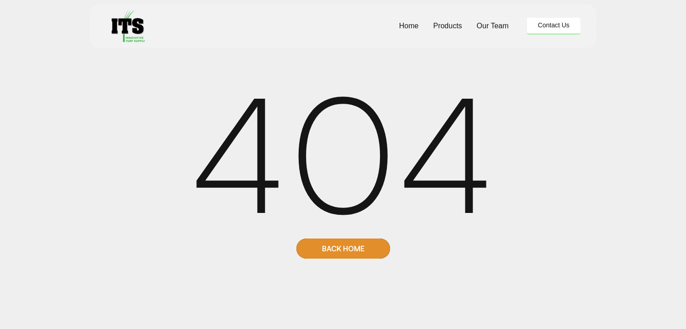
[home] (128, 26)
